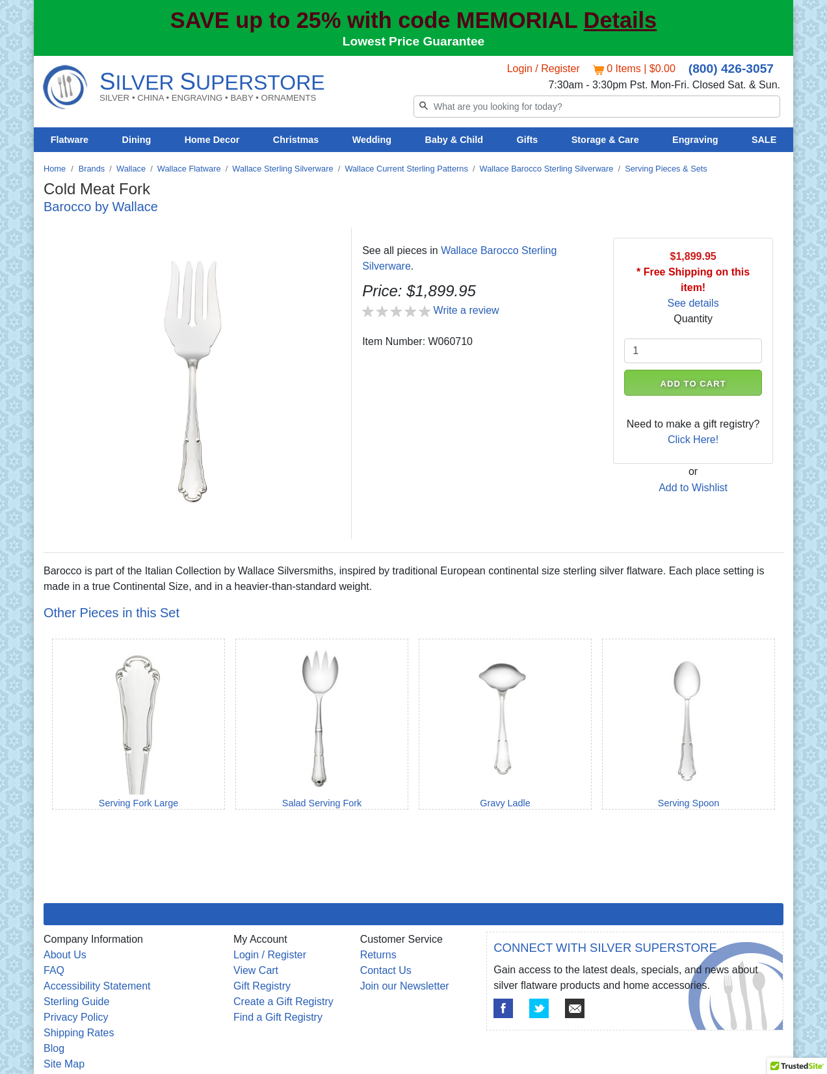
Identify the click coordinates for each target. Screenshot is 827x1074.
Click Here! (693, 439)
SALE (764, 139)
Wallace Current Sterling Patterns (406, 168)
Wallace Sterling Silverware (282, 168)
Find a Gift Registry (277, 1017)
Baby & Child (454, 139)
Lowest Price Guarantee (414, 41)
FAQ (54, 970)
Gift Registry (262, 985)
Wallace (131, 168)
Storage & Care (605, 139)
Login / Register (543, 68)
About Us (65, 954)
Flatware (69, 139)
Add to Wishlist (693, 487)
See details (693, 303)
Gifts (527, 139)
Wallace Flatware (189, 168)
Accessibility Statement (97, 985)
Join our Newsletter (404, 985)
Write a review (466, 310)
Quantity (693, 318)
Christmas (296, 139)
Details (620, 20)
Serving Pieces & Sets (666, 168)
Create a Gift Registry (283, 1001)
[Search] (597, 107)
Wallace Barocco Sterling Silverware (547, 168)
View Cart (255, 970)
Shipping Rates (79, 1032)
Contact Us (386, 970)
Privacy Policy (76, 1017)
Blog (54, 1048)
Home (55, 168)
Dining (136, 139)
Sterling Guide (76, 1001)
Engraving (695, 139)
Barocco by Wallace (101, 206)
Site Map (64, 1063)
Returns (378, 954)
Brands (92, 168)
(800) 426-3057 (731, 68)
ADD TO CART (693, 384)
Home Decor (212, 139)
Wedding (372, 139)
